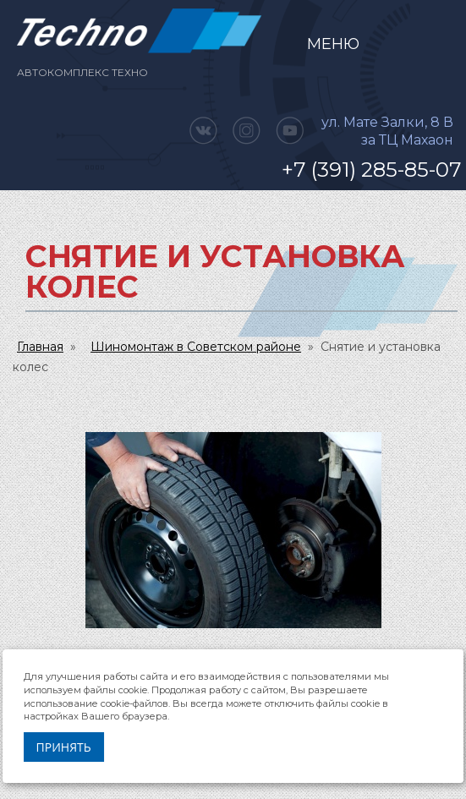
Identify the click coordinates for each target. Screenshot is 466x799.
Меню (333, 44)
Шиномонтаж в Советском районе (195, 346)
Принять (63, 747)
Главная (40, 346)
